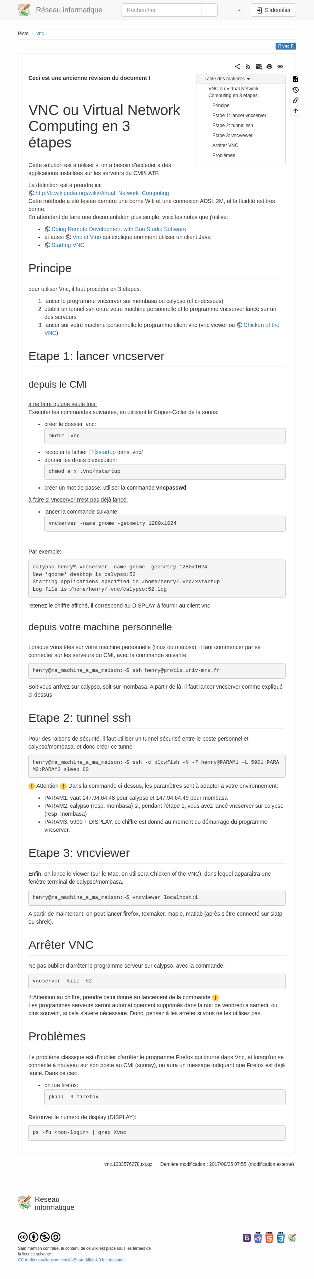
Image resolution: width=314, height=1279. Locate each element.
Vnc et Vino (86, 237)
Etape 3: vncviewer (232, 135)
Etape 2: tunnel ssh (232, 125)
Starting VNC (68, 245)
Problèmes (223, 155)
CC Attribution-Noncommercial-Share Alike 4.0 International (71, 1260)
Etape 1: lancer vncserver (239, 115)
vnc (40, 33)
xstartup (106, 452)
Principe (221, 105)
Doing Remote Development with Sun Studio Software (119, 229)
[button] (235, 10)
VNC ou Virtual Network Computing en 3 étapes (233, 92)
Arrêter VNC (225, 145)
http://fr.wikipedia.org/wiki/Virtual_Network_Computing (102, 193)
